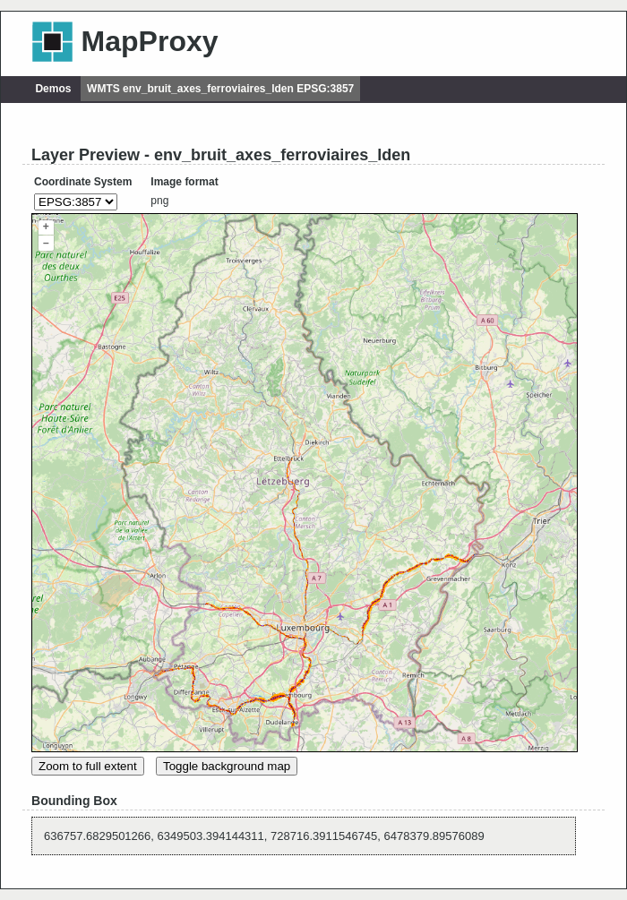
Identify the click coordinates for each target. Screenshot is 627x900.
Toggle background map (226, 766)
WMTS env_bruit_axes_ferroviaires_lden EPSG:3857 (220, 88)
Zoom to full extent (88, 766)
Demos (53, 88)
